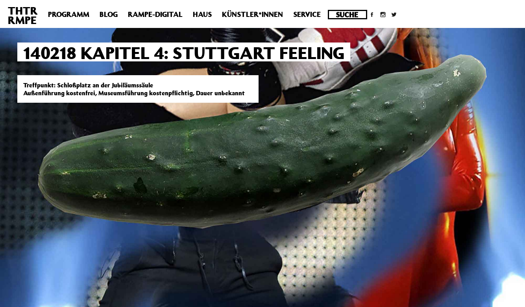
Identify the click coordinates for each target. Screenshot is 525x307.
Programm (68, 14)
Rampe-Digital (155, 14)
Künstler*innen (252, 14)
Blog (109, 14)
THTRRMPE (23, 15)
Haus (202, 14)
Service (307, 14)
